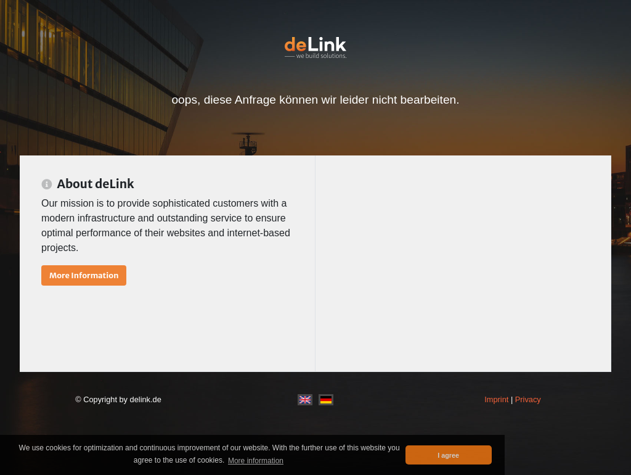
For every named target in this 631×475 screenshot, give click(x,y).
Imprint (496, 399)
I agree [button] (448, 455)
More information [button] (255, 460)
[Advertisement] (463, 263)
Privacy (528, 399)
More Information (83, 275)
